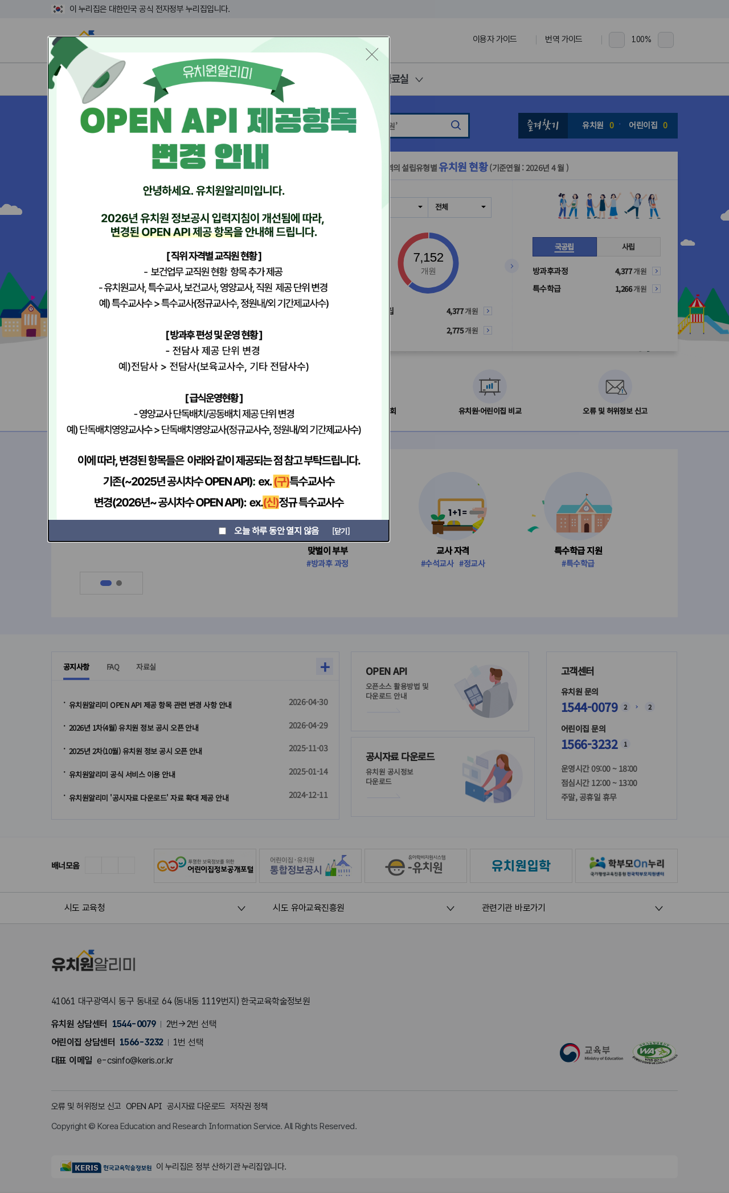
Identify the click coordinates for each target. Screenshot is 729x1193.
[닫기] (339, 530)
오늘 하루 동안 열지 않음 (266, 530)
